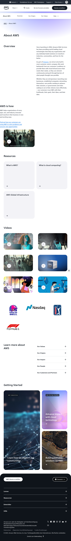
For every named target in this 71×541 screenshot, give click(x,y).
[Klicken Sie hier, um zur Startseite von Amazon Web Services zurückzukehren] (6, 9)
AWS (5, 23)
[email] (48, 526)
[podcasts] (66, 522)
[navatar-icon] (66, 2)
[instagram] (57, 522)
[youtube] (63, 522)
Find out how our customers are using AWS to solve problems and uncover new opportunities (11, 124)
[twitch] (60, 522)
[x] (48, 522)
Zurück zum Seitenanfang (35, 536)
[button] (68, 2)
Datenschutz (7, 530)
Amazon (46, 62)
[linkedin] (54, 522)
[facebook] (51, 522)
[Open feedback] (69, 270)
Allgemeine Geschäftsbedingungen (23, 530)
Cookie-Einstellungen (41, 530)
